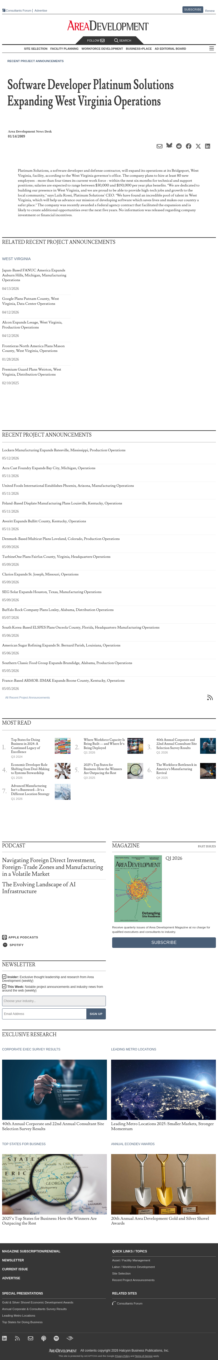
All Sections (212, 49)
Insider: (48, 979)
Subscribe (193, 9)
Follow (96, 40)
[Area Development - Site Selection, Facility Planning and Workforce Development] (109, 26)
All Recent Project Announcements (27, 697)
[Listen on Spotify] (54, 945)
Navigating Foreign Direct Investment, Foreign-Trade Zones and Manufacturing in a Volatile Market (52, 867)
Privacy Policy (122, 1356)
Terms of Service (144, 1356)
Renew (210, 10)
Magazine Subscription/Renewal (31, 1251)
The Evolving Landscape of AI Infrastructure (39, 888)
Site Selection (121, 1273)
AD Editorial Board (170, 48)
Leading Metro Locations (18, 1315)
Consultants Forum (18, 10)
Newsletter (13, 1260)
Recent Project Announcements (35, 61)
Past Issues (207, 846)
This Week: (52, 988)
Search (122, 40)
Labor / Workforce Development (133, 1266)
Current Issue (15, 1269)
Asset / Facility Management (131, 1260)
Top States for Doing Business (22, 1322)
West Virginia (16, 259)
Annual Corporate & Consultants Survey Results (34, 1309)
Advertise (40, 10)
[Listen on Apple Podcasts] (54, 937)
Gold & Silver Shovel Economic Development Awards (37, 1302)
